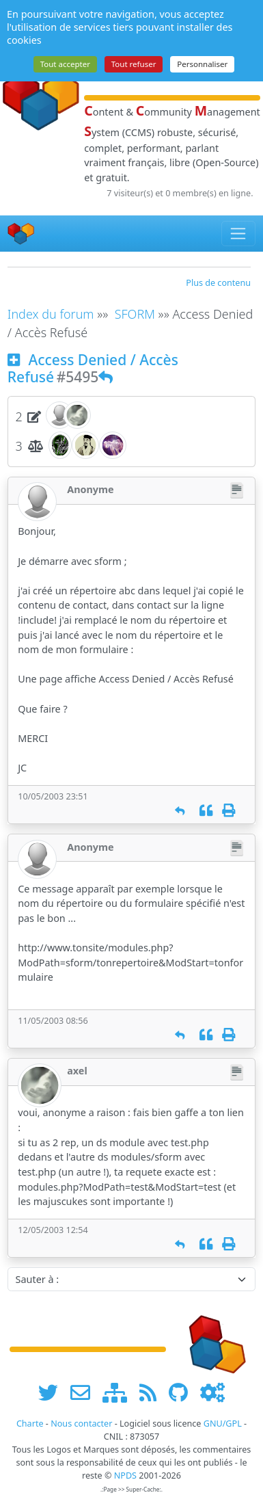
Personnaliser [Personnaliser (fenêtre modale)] (202, 64)
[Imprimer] (228, 810)
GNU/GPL (223, 1423)
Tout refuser (133, 64)
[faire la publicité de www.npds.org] (85, 1392)
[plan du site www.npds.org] (119, 1392)
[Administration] (212, 1392)
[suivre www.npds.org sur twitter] (53, 1392)
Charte (30, 1423)
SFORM (135, 314)
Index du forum (51, 314)
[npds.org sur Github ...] (183, 1392)
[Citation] (205, 810)
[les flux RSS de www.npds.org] (152, 1392)
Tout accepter (65, 64)
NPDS (125, 1475)
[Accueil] (21, 233)
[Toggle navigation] (238, 233)
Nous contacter (81, 1423)
